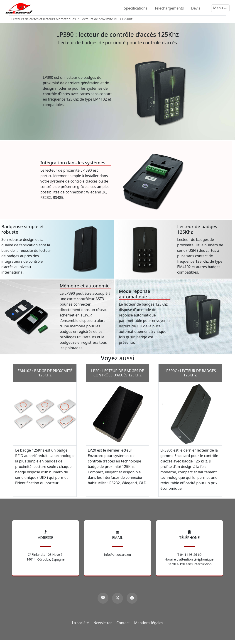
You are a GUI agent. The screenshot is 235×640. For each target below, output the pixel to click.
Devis (195, 8)
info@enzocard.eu (117, 554)
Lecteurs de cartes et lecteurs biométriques (43, 19)
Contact (123, 622)
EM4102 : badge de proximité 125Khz (45, 373)
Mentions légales (148, 622)
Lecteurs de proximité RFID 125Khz (106, 19)
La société (80, 622)
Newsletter (102, 622)
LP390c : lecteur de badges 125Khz (190, 373)
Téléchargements (169, 8)
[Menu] (220, 8)
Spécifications (135, 8)
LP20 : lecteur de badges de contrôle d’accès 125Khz (117, 373)
